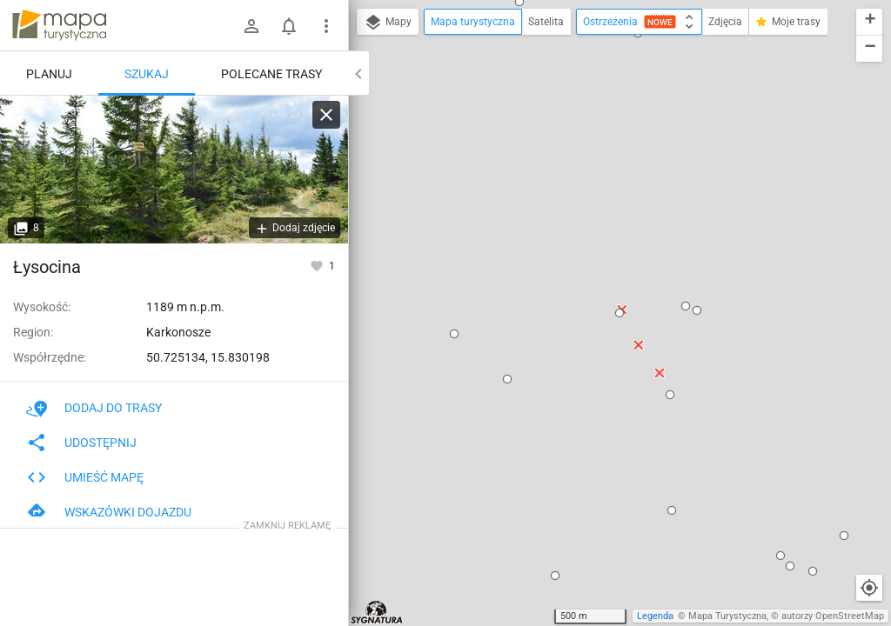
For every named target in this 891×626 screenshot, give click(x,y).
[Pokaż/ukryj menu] (326, 26)
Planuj (49, 74)
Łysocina (47, 266)
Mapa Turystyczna (727, 616)
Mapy (388, 22)
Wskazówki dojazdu (108, 512)
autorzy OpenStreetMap (832, 616)
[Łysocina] (174, 169)
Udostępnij (81, 442)
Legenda (655, 616)
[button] (454, 334)
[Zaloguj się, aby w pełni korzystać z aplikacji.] (318, 265)
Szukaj (146, 74)
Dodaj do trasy (94, 407)
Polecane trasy (271, 74)
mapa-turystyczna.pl (59, 25)
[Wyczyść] (326, 115)
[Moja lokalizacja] (869, 588)
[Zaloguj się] (251, 26)
